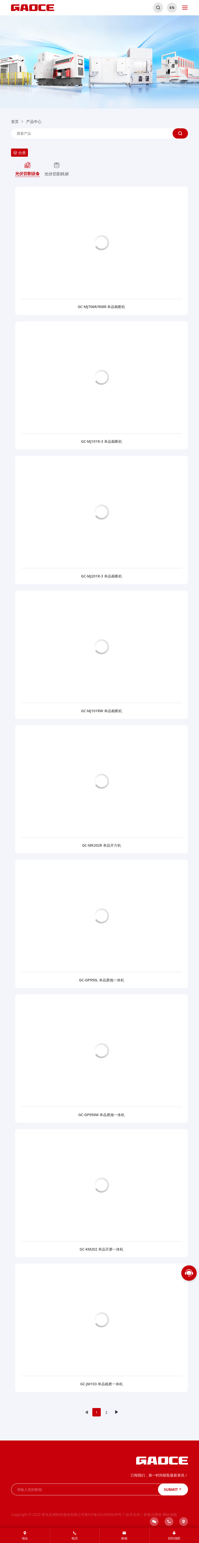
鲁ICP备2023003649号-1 (105, 1514)
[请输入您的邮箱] (84, 1489)
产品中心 (34, 121)
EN (172, 7)
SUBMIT (173, 1489)
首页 (15, 121)
